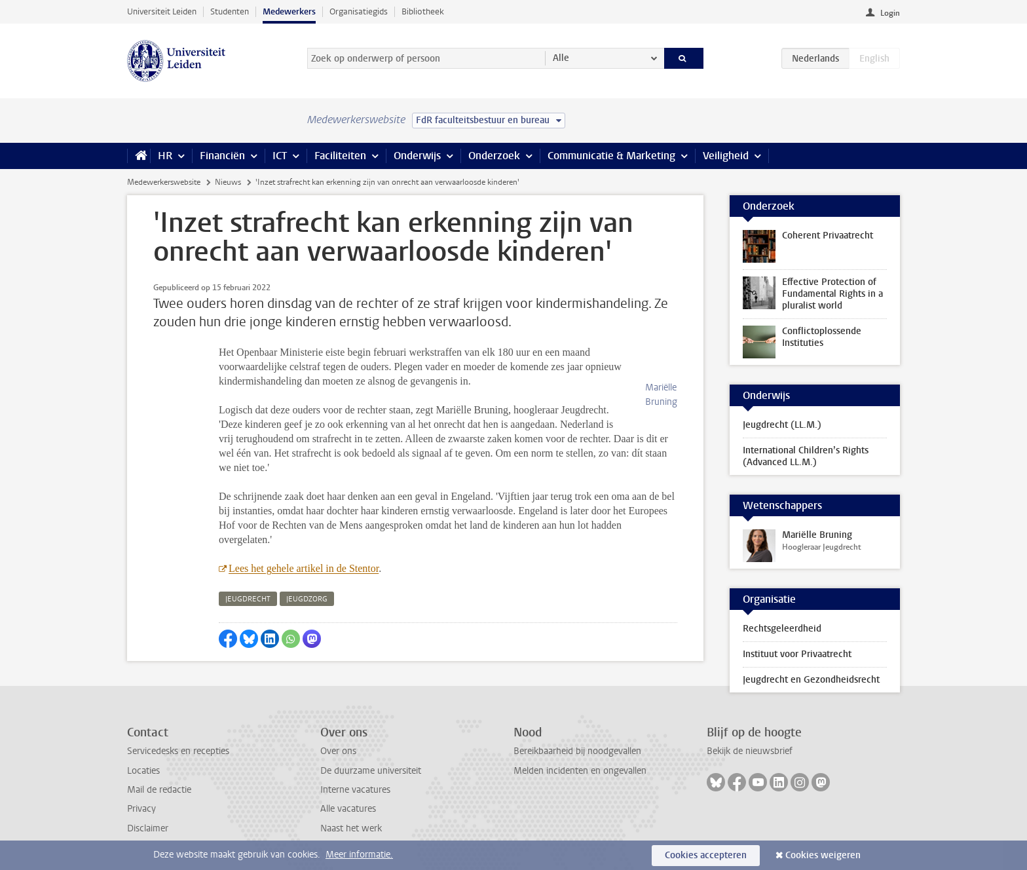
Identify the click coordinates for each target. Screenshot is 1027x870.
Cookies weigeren (823, 855)
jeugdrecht (248, 585)
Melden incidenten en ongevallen (580, 771)
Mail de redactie (159, 790)
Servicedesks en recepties (178, 751)
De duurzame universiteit (370, 771)
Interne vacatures (355, 790)
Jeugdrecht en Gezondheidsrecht (811, 679)
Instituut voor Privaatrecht (797, 654)
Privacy (141, 809)
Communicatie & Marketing (611, 155)
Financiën (222, 155)
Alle (561, 58)
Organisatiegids (358, 11)
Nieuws (228, 182)
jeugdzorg (306, 585)
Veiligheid (726, 155)
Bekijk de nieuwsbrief (750, 751)
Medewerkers (289, 11)
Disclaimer (147, 828)
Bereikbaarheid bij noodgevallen (577, 751)
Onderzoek (494, 155)
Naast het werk (351, 828)
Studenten (229, 11)
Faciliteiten (340, 155)
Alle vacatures (348, 809)
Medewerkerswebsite (163, 182)
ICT (279, 155)
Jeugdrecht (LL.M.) (782, 425)
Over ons (338, 751)
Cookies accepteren (706, 855)
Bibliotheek (422, 11)
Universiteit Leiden (161, 11)
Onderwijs (417, 155)
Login (890, 13)
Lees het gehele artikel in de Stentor (304, 553)
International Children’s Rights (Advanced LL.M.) (805, 456)
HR (165, 155)
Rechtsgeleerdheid (782, 628)
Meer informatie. (359, 854)
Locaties (143, 771)
